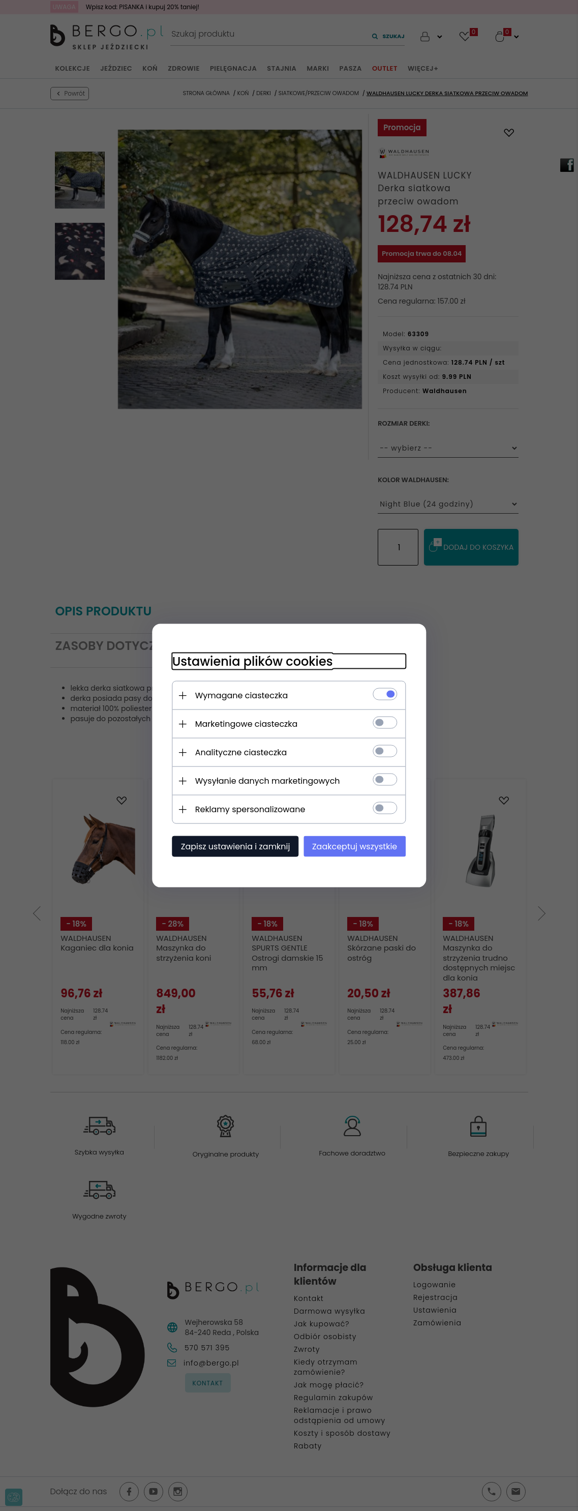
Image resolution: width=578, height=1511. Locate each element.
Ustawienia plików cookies (252, 661)
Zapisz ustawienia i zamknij (235, 846)
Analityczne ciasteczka (241, 752)
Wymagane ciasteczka (241, 695)
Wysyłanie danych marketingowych (267, 781)
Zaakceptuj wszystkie (354, 846)
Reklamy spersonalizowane (250, 809)
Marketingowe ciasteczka (246, 724)
